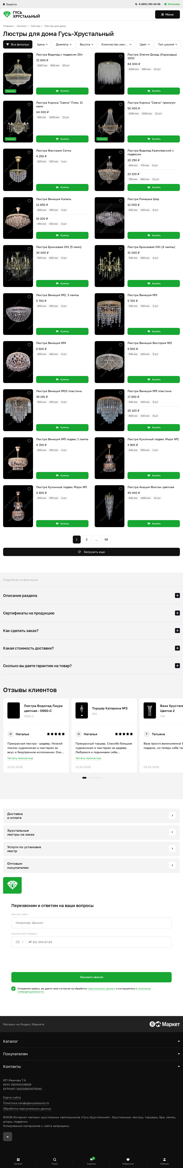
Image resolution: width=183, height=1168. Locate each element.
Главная (8, 25)
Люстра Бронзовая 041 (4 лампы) (151, 247)
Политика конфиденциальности (26, 1103)
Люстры (35, 25)
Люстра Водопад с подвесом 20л (59, 54)
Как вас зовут (19, 914)
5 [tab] (97, 778)
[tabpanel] (36, 735)
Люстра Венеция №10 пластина (59, 391)
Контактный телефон (24, 933)
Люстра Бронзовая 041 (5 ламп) (58, 247)
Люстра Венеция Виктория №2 (150, 343)
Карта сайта (12, 1097)
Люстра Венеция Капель (53, 199)
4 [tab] (94, 778)
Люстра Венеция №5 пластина (149, 391)
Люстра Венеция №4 (51, 343)
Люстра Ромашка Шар (143, 199)
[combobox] (21, 942)
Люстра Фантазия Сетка (53, 150)
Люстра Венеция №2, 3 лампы (57, 295)
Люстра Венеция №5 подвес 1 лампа (62, 439)
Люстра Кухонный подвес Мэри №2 (153, 439)
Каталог (22, 25)
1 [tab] (84, 778)
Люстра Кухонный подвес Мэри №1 (61, 487)
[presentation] (42, 967)
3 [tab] (91, 778)
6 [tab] (100, 778)
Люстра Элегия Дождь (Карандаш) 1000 (152, 56)
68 (106, 539)
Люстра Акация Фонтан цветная (151, 487)
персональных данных (101, 988)
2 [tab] (88, 778)
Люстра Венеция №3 (142, 295)
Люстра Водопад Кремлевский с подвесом (151, 152)
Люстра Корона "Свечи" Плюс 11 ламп (59, 104)
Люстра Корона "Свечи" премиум (151, 102)
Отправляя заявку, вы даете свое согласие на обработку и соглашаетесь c (84, 990)
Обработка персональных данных (27, 1108)
